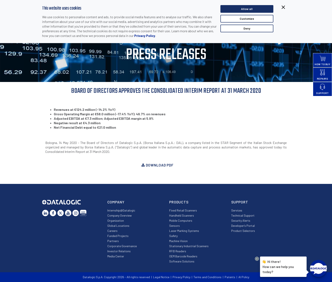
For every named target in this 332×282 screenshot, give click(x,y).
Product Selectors (243, 231)
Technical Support (243, 215)
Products (179, 202)
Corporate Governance (122, 246)
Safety (173, 236)
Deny (246, 28)
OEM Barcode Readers (183, 256)
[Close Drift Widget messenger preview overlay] (257, 259)
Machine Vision (178, 241)
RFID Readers (177, 251)
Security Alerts (240, 220)
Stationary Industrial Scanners (189, 246)
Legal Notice (161, 277)
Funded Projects (118, 236)
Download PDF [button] (157, 165)
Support (239, 202)
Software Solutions (181, 261)
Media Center (115, 256)
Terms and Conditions (207, 277)
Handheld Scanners (181, 215)
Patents (230, 277)
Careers (112, 231)
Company (116, 202)
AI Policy (243, 277)
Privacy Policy (144, 36)
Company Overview (119, 215)
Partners (113, 241)
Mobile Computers (180, 220)
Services (236, 210)
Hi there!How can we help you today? (278, 266)
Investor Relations (119, 251)
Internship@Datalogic (121, 210)
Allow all (247, 9)
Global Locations (118, 225)
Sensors (174, 225)
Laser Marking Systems (184, 231)
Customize (247, 18)
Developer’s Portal (243, 225)
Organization (115, 220)
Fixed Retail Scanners (183, 210)
